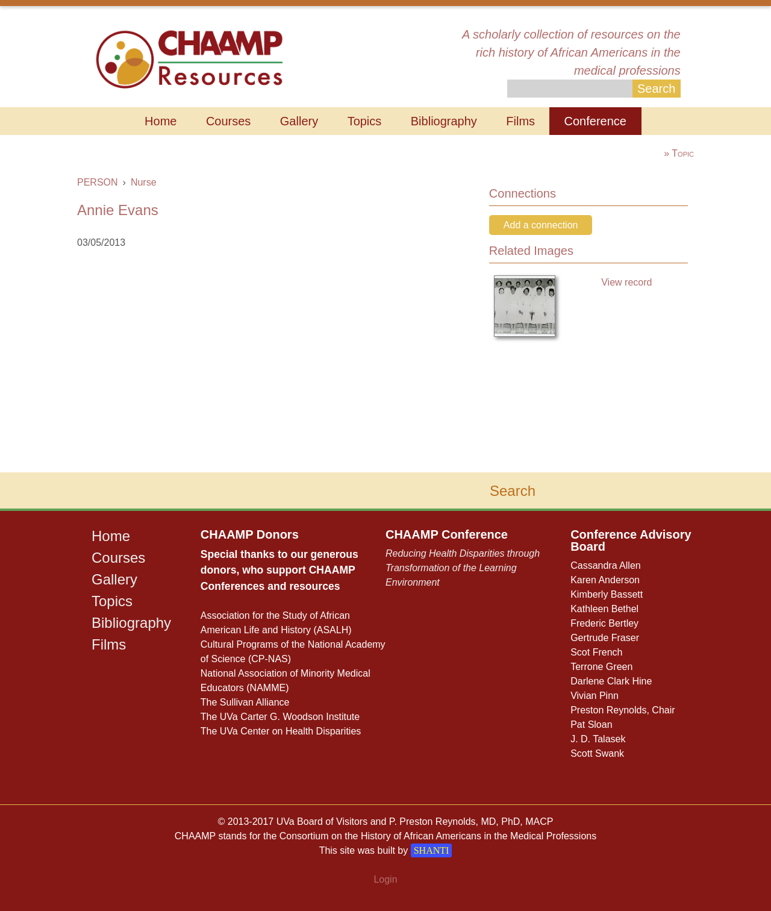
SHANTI (431, 850)
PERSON (97, 182)
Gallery (299, 121)
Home (160, 121)
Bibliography (444, 121)
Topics (365, 121)
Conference (595, 121)
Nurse (144, 182)
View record (626, 282)
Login (385, 879)
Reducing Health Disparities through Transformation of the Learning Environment (463, 567)
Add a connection (541, 225)
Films (520, 121)
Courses (228, 121)
